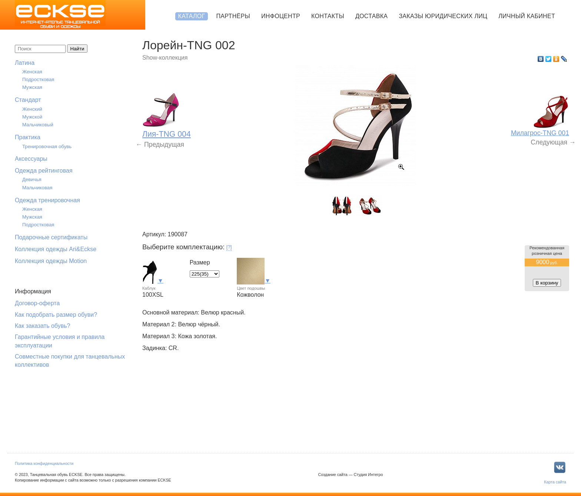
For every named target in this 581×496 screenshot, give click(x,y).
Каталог (191, 16)
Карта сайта (555, 482)
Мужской (32, 117)
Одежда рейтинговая (44, 170)
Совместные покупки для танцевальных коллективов (70, 360)
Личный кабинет (526, 16)
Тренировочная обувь (47, 146)
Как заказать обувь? (42, 326)
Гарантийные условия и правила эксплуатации (59, 341)
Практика (27, 137)
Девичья (32, 179)
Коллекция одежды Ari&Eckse (55, 249)
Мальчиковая (37, 187)
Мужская (32, 87)
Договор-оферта (37, 303)
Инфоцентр (280, 16)
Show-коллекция (164, 57)
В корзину (547, 283)
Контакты (327, 16)
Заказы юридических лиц (443, 16)
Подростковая (38, 79)
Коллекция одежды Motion (51, 261)
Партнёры (233, 16)
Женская (32, 71)
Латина (24, 63)
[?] (229, 247)
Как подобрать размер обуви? (56, 315)
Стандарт (28, 100)
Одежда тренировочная (47, 200)
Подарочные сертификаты (51, 237)
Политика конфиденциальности (44, 463)
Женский (32, 109)
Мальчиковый (37, 124)
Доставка (371, 16)
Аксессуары (31, 159)
